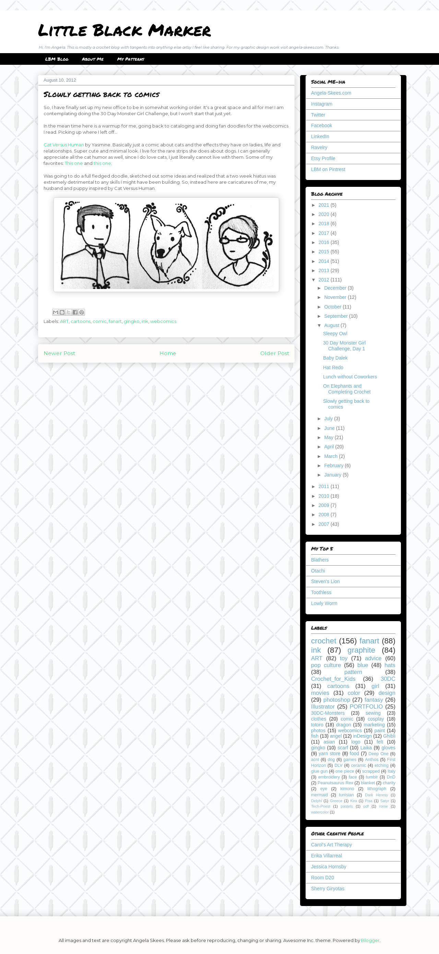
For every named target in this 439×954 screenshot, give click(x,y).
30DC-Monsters (328, 713)
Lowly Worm (324, 603)
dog (331, 759)
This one (74, 163)
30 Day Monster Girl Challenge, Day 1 (344, 345)
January (333, 475)
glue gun (319, 771)
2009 (325, 505)
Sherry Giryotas (327, 888)
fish (315, 736)
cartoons (81, 321)
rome (383, 806)
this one (102, 163)
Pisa (368, 801)
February (334, 465)
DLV (338, 765)
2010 (325, 496)
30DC (388, 679)
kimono (347, 788)
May (329, 437)
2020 (325, 214)
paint (380, 730)
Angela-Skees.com (331, 93)
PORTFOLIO (366, 706)
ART (64, 321)
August (332, 325)
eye (323, 788)
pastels (347, 806)
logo (355, 742)
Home (167, 353)
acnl (315, 759)
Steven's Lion (325, 581)
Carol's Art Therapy (331, 844)
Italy (391, 771)
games (349, 759)
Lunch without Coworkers (350, 376)
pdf (366, 806)
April (329, 446)
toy (343, 658)
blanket (368, 783)
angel (336, 736)
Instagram (321, 104)
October (333, 307)
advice (373, 658)
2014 (325, 261)
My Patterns (130, 59)
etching (382, 765)
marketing (374, 724)
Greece (336, 801)
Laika (366, 747)
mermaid (319, 795)
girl (375, 686)
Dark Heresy (376, 795)
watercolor (320, 812)
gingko (132, 321)
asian (329, 742)
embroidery (329, 777)
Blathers (320, 560)
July (329, 418)
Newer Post (59, 353)
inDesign (362, 736)
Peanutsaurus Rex (335, 783)
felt (380, 742)
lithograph (376, 788)
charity (389, 783)
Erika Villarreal (326, 855)
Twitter (318, 115)
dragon (343, 724)
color (354, 693)
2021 (325, 205)
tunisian (346, 795)
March (331, 456)
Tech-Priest (320, 806)
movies (320, 693)
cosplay (376, 719)
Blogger (370, 940)
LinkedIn (320, 136)
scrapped (371, 771)
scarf (342, 747)
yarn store (329, 753)
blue (362, 665)
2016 (325, 242)
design (387, 693)
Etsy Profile (323, 158)
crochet (323, 641)
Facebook (321, 125)
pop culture (326, 665)
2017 (325, 233)
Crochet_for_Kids (333, 679)
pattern (353, 672)
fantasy (374, 700)
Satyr (384, 801)
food (354, 753)
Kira (353, 801)
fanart (115, 321)
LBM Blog (56, 59)
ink (145, 321)
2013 (325, 270)
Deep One (378, 753)
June (330, 428)
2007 (325, 524)
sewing (373, 713)
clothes (318, 719)
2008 (325, 514)
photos (318, 730)
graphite (361, 650)
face (353, 777)
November (335, 297)
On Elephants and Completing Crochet (347, 389)
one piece (344, 771)
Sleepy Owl (335, 333)
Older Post (274, 353)
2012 (325, 279)
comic (100, 321)
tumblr (372, 777)
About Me (93, 59)
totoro (317, 724)
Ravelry (319, 147)
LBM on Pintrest (328, 169)
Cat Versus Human (64, 144)
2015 (325, 251)
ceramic (358, 765)
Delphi (316, 801)
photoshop (336, 700)
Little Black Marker (124, 29)
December (335, 288)
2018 (325, 223)
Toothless (321, 592)
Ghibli (389, 736)
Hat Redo (333, 367)
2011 (325, 486)
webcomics (163, 321)
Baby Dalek (335, 358)
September (336, 316)
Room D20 (322, 877)
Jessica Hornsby (328, 866)
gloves (388, 747)
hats (389, 665)
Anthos (371, 759)
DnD (391, 777)
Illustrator (323, 706)
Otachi (318, 570)
